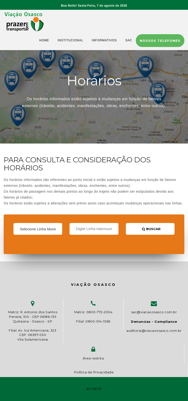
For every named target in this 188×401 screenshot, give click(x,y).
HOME (44, 40)
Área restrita (93, 358)
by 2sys (94, 389)
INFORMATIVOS (104, 40)
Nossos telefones (160, 41)
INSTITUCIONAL (70, 40)
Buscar (151, 229)
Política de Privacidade (94, 372)
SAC (128, 40)
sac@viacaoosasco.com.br (154, 312)
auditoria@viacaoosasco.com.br (154, 331)
